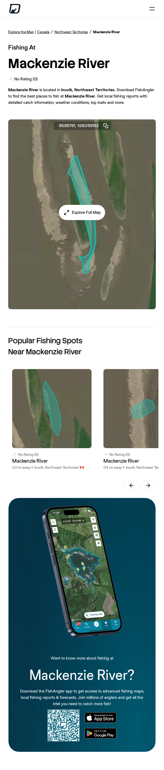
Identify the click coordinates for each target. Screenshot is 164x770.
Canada (43, 32)
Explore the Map (21, 32)
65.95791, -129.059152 (84, 126)
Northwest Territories (71, 32)
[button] (82, 212)
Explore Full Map (86, 212)
